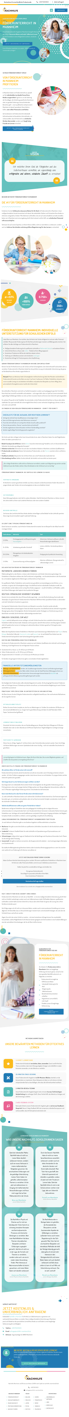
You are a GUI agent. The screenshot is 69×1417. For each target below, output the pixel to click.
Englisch (4, 620)
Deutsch (50, 348)
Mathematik (43, 348)
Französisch (23, 634)
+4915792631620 (16, 1328)
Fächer (27, 444)
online (26, 351)
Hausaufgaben (17, 541)
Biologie (4, 634)
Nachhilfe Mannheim (14, 1393)
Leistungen (36, 356)
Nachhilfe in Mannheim (15, 1316)
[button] (51, 10)
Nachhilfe (53, 673)
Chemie (47, 451)
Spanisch (35, 634)
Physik (60, 632)
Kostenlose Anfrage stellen (34, 881)
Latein (28, 634)
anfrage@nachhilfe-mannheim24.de (20, 1331)
